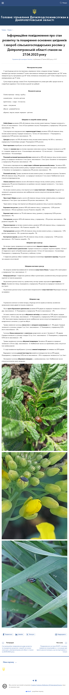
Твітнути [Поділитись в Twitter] (31, 634)
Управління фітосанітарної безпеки (22, 59)
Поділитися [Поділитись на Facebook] (8, 634)
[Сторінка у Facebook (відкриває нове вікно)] (36, 681)
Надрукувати (62, 634)
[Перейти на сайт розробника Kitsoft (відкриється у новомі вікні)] (28, 691)
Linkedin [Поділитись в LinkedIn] (20, 634)
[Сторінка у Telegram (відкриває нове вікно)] (33, 681)
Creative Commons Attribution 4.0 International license (46, 685)
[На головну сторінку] (34, 15)
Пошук (65, 3)
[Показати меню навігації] (3, 3)
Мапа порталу (8, 662)
